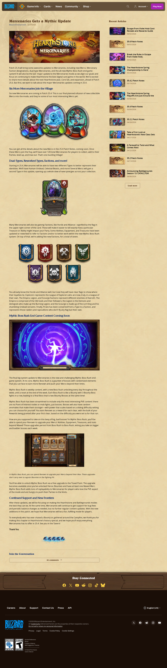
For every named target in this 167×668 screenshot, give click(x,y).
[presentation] (9, 6)
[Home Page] (21, 6)
